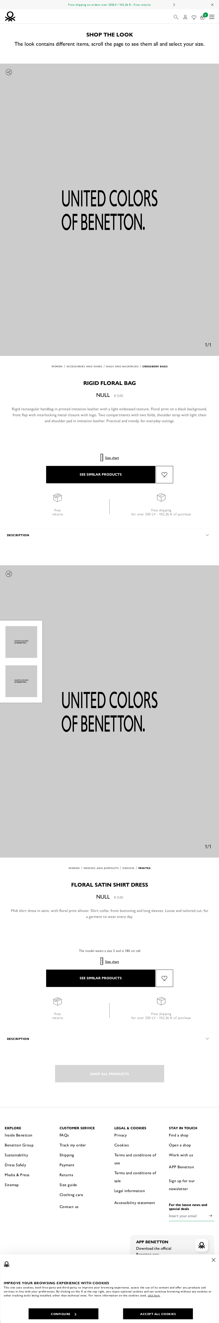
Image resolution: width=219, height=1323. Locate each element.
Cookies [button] (121, 1145)
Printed (144, 868)
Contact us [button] (69, 1206)
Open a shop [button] (180, 1145)
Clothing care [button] (71, 1194)
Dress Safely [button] (15, 1165)
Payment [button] (67, 1165)
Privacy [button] (120, 1135)
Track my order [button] (73, 1145)
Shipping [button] (67, 1155)
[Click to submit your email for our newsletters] (210, 1215)
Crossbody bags (155, 366)
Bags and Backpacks (122, 366)
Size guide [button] (68, 1184)
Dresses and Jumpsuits (101, 868)
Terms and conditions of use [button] (135, 1159)
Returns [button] (66, 1174)
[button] (176, 16)
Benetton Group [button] (19, 1145)
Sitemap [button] (12, 1184)
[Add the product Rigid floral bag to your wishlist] (164, 474)
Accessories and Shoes (84, 366)
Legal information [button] (129, 1190)
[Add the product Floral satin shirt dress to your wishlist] (164, 978)
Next (174, 4)
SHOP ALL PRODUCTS (109, 1073)
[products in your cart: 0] (202, 16)
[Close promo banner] (212, 5)
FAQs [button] (64, 1135)
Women (57, 366)
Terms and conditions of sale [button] (135, 1176)
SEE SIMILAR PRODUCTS (101, 474)
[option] (109, 210)
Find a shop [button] (178, 1135)
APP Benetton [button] (181, 1167)
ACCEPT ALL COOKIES (158, 1314)
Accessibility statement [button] (134, 1202)
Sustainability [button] (16, 1155)
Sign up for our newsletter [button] (182, 1184)
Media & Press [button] (17, 1174)
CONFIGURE (63, 1314)
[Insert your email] (188, 1215)
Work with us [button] (181, 1155)
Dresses (129, 868)
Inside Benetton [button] (18, 1135)
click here (154, 1295)
